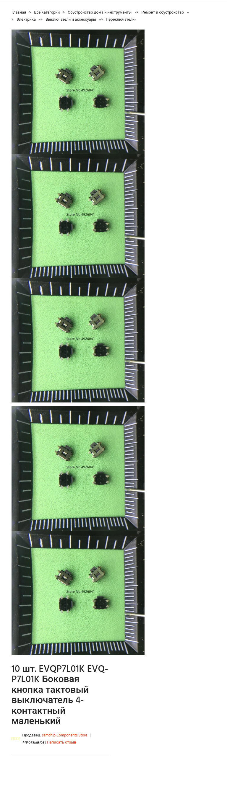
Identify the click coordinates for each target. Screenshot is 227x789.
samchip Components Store (64, 735)
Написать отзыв (61, 742)
